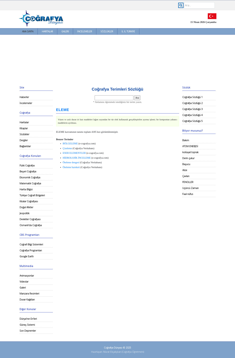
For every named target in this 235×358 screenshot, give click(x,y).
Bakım (185, 140)
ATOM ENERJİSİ (190, 146)
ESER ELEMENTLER (74, 153)
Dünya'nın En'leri (28, 318)
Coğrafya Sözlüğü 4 (192, 115)
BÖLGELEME (70, 143)
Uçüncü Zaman (190, 188)
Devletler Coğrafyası (30, 219)
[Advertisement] (117, 59)
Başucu (186, 164)
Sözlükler (106, 31)
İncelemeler (84, 31)
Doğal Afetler (26, 207)
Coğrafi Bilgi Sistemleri (31, 244)
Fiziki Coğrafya (27, 165)
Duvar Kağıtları (27, 299)
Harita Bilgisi (26, 189)
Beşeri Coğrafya (28, 171)
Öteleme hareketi (71, 167)
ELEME (62, 110)
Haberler (24, 97)
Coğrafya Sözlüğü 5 (192, 121)
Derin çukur (188, 158)
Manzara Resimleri (29, 293)
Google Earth (27, 256)
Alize (184, 170)
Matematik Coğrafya (30, 183)
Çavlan (185, 176)
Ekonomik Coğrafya (30, 177)
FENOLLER (187, 182)
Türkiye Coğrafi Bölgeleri (32, 195)
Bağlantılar (25, 146)
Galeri (65, 31)
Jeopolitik (24, 213)
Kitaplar (24, 128)
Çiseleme (67, 148)
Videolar (24, 281)
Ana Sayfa (27, 31)
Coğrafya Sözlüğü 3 (192, 109)
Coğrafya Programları (31, 250)
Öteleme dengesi (71, 162)
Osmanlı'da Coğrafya (31, 225)
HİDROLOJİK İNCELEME (77, 157)
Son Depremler (28, 330)
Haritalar (47, 31)
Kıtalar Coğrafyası (29, 201)
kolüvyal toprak (190, 152)
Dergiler (24, 140)
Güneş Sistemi (27, 324)
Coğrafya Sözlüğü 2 (192, 103)
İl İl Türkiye (128, 31)
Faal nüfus (187, 194)
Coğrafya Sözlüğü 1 (192, 97)
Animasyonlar (27, 275)
